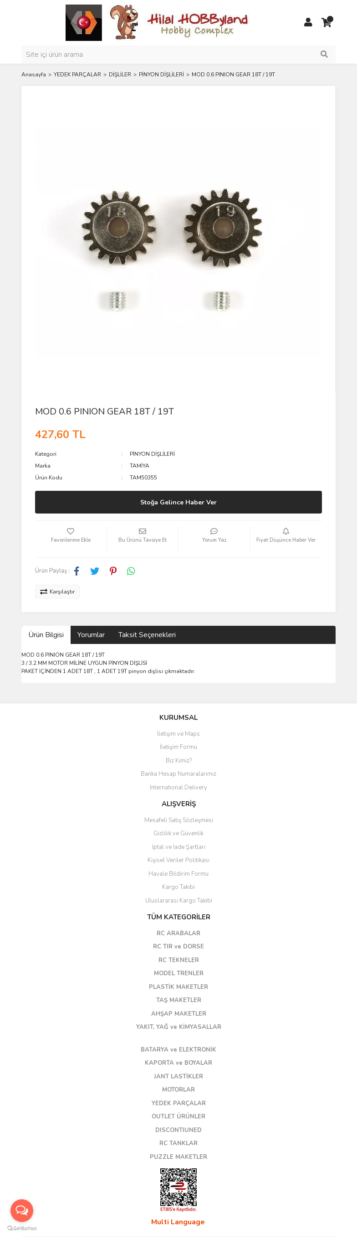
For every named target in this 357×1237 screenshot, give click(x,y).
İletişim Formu (178, 747)
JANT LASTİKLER (178, 1076)
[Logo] (158, 22)
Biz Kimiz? (179, 761)
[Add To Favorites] (71, 539)
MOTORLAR (178, 1090)
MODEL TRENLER (179, 973)
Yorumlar (91, 635)
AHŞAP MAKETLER (178, 1014)
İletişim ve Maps (178, 734)
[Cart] (326, 23)
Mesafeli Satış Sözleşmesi (178, 820)
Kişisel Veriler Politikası (178, 860)
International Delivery (178, 787)
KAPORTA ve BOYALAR (178, 1063)
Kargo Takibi (178, 887)
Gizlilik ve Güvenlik (178, 833)
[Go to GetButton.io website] (21, 1228)
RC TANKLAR (178, 1143)
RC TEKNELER (178, 960)
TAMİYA (139, 465)
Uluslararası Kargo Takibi (178, 901)
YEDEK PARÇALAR (179, 1103)
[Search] (178, 54)
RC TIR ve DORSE (178, 947)
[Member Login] (308, 23)
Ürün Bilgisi (46, 635)
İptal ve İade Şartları (178, 847)
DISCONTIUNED (178, 1130)
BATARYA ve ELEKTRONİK (178, 1050)
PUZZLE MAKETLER (178, 1157)
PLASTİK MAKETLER (178, 987)
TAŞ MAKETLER (178, 1000)
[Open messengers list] (21, 1210)
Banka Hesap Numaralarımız (178, 774)
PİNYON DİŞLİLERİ (152, 454)
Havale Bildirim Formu (178, 874)
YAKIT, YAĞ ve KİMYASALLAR (178, 1027)
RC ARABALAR (178, 933)
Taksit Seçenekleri (147, 635)
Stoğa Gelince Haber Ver (178, 502)
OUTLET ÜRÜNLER (178, 1116)
